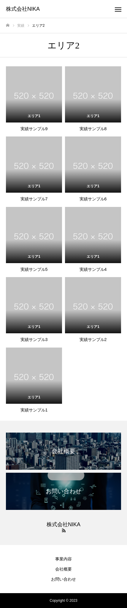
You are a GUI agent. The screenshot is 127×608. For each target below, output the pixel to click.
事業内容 (63, 559)
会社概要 (63, 569)
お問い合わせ (63, 579)
